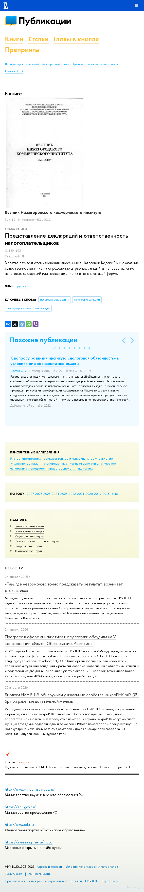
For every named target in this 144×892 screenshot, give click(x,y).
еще (115, 493)
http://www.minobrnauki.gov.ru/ (30, 789)
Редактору (132, 887)
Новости (14, 568)
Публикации (44, 20)
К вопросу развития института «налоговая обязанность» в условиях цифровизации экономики (64, 360)
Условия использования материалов (92, 866)
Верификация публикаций (22, 64)
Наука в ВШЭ (14, 71)
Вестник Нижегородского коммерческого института (53, 212)
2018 (106, 493)
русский (22, 286)
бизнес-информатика (25, 458)
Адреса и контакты (50, 866)
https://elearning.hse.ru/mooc (29, 842)
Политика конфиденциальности (27, 874)
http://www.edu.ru (19, 824)
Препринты (22, 49)
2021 (80, 493)
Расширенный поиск (55, 64)
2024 (55, 493)
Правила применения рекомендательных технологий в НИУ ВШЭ (52, 881)
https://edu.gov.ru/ (20, 807)
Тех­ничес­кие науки (28, 551)
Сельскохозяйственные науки (37, 541)
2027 (30, 493)
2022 (72, 493)
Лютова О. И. (19, 371)
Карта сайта (110, 881)
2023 (64, 493)
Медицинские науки (29, 536)
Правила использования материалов (95, 64)
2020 (89, 493)
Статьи (38, 39)
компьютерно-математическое (93, 463)
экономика (85, 468)
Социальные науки (28, 546)
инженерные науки (55, 463)
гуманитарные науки (24, 463)
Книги (14, 39)
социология (67, 468)
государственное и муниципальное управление (77, 458)
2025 (47, 493)
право (52, 468)
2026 (38, 493)
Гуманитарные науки (29, 526)
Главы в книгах (76, 39)
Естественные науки (29, 531)
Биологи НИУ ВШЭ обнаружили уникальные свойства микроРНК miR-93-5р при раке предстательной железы (72, 698)
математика (18, 468)
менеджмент (37, 468)
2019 (97, 493)
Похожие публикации (44, 339)
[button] (54, 348)
